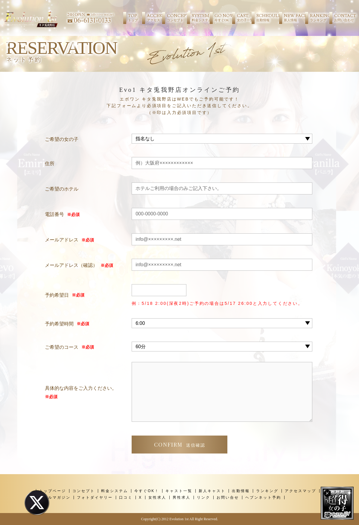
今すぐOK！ (146, 491)
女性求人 (157, 497)
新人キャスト (212, 491)
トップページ (52, 491)
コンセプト (83, 491)
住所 (49, 163)
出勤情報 (241, 491)
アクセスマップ (300, 491)
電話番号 (54, 214)
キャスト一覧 (178, 491)
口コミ (126, 497)
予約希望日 (57, 295)
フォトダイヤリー (95, 497)
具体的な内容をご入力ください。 (81, 393)
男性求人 (182, 497)
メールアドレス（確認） (71, 265)
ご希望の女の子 (61, 139)
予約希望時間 (59, 323)
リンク (203, 497)
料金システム (114, 491)
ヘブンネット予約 (263, 497)
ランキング (267, 491)
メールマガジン (55, 497)
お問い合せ (228, 497)
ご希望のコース (61, 347)
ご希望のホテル (61, 188)
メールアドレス (61, 239)
